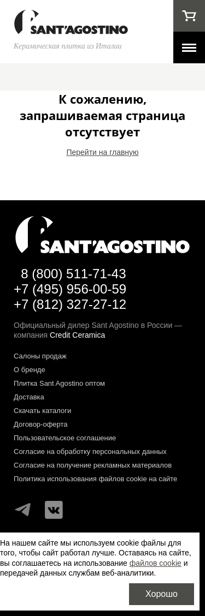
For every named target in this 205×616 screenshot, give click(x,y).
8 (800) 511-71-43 (73, 273)
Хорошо (161, 594)
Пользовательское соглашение (65, 438)
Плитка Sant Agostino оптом (59, 383)
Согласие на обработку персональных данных (90, 451)
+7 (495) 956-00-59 (70, 289)
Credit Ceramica (77, 335)
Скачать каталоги (42, 410)
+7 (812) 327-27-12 (70, 304)
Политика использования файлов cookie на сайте (95, 479)
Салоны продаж (40, 356)
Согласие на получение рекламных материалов (93, 465)
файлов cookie (155, 563)
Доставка (29, 397)
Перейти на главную (102, 152)
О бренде (29, 370)
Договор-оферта (41, 424)
